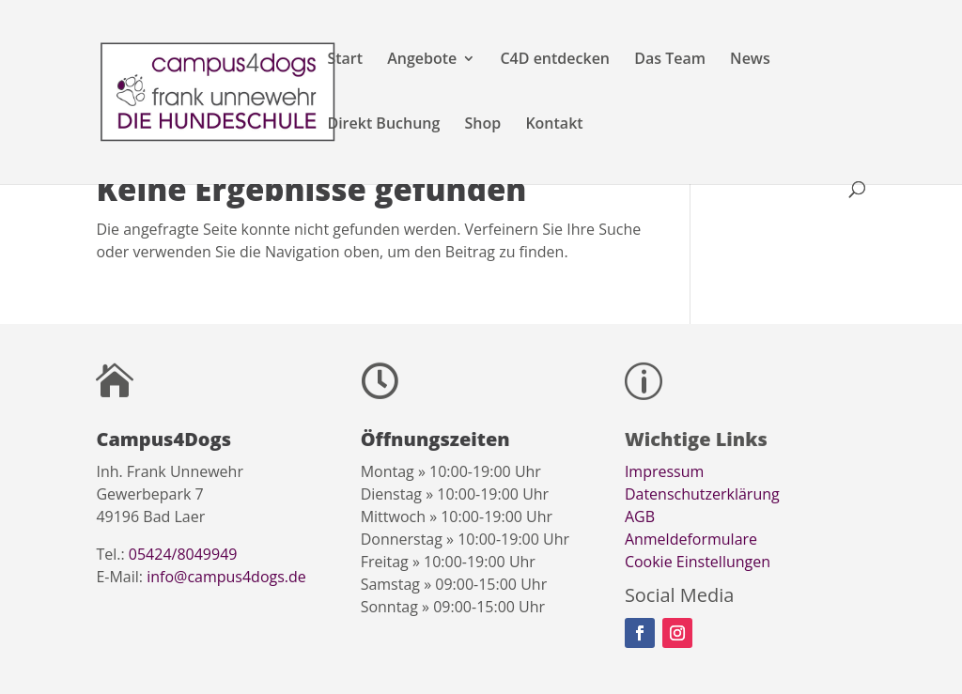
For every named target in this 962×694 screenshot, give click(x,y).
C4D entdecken (555, 60)
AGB (640, 516)
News (750, 60)
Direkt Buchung (383, 124)
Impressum (664, 471)
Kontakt (553, 124)
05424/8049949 (183, 554)
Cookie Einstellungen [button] (697, 561)
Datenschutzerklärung (702, 494)
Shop (483, 124)
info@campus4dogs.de (226, 576)
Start (345, 60)
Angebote (422, 60)
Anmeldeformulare (691, 539)
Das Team (670, 60)
